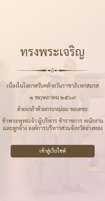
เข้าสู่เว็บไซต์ (52, 150)
